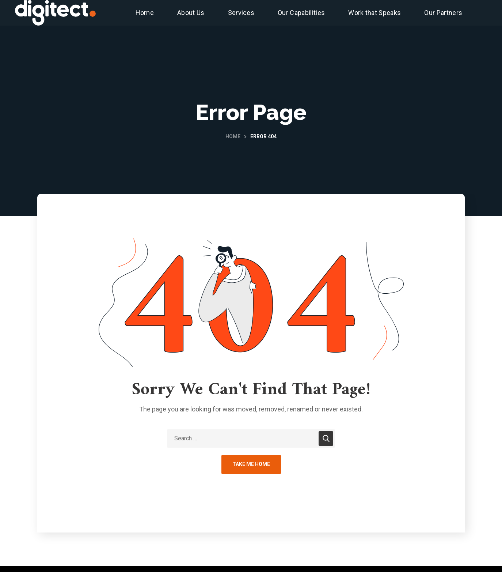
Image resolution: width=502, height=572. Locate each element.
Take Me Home (251, 464)
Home (232, 136)
